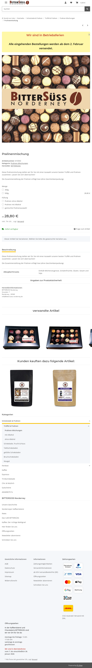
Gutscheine (6, 488)
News (4, 513)
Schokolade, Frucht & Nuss (14, 443)
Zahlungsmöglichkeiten (43, 564)
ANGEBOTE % (7, 492)
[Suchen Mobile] (43, 8)
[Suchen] (87, 8)
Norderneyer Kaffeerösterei (13, 509)
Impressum (9, 572)
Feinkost (5, 465)
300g (7, 190)
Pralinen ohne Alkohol (13, 201)
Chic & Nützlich (8, 483)
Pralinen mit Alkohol (13, 204)
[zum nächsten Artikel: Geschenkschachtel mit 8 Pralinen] (87, 25)
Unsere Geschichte (9, 505)
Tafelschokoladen (11, 448)
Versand (20, 221)
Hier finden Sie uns (9, 527)
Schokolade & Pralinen (11, 421)
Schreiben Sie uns (9, 540)
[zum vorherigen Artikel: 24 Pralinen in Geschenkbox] (82, 25)
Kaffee (4, 470)
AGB (6, 564)
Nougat (7, 461)
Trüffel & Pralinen (11, 426)
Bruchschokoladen (11, 457)
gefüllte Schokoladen (12, 452)
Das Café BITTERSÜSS (10, 518)
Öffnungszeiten (8, 531)
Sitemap (8, 576)
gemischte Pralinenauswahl (16, 208)
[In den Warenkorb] (4, 53)
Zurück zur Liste (9, 18)
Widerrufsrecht (11, 580)
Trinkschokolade (8, 479)
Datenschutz (10, 568)
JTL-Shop (79, 665)
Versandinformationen (43, 568)
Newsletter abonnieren (11, 535)
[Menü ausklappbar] (6, 1)
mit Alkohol (9, 435)
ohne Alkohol (10, 439)
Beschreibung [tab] (9, 250)
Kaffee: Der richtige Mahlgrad (14, 522)
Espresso (5, 474)
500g (47, 193)
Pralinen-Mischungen (19, 163)
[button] (65, 2)
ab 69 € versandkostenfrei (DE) (46, 572)
